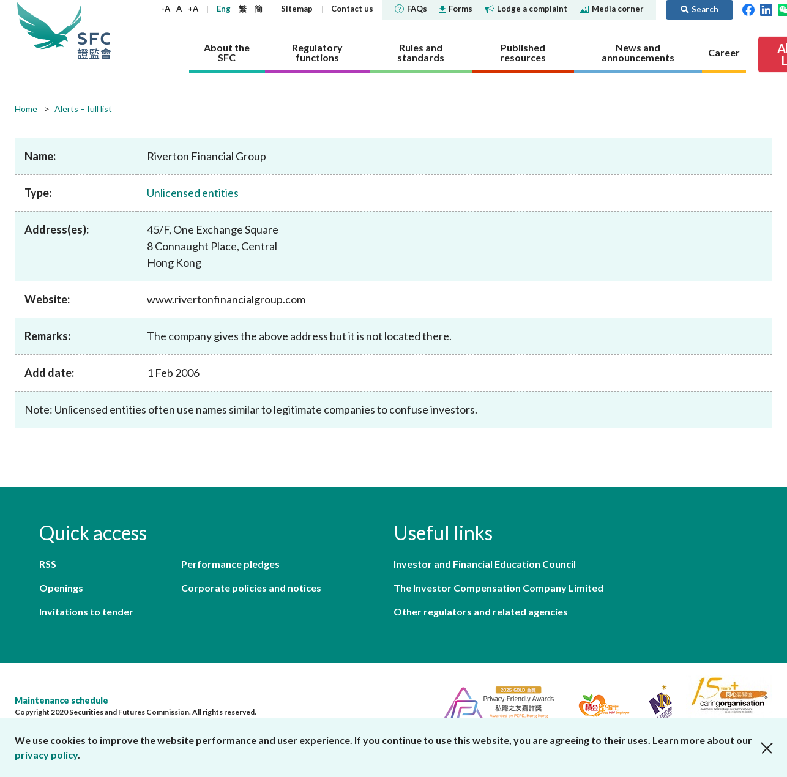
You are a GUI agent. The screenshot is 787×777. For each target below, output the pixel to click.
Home (26, 108)
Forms (455, 8)
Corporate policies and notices (251, 587)
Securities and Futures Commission (94, 30)
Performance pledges (230, 564)
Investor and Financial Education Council (485, 564)
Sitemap (297, 8)
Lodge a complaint (526, 8)
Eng (224, 8)
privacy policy (46, 754)
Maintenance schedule (61, 700)
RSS (47, 564)
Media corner (612, 8)
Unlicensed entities (193, 192)
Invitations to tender (86, 611)
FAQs (411, 8)
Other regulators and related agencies (481, 611)
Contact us (352, 8)
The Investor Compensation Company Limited (498, 587)
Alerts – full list (83, 108)
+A (193, 8)
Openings (61, 587)
